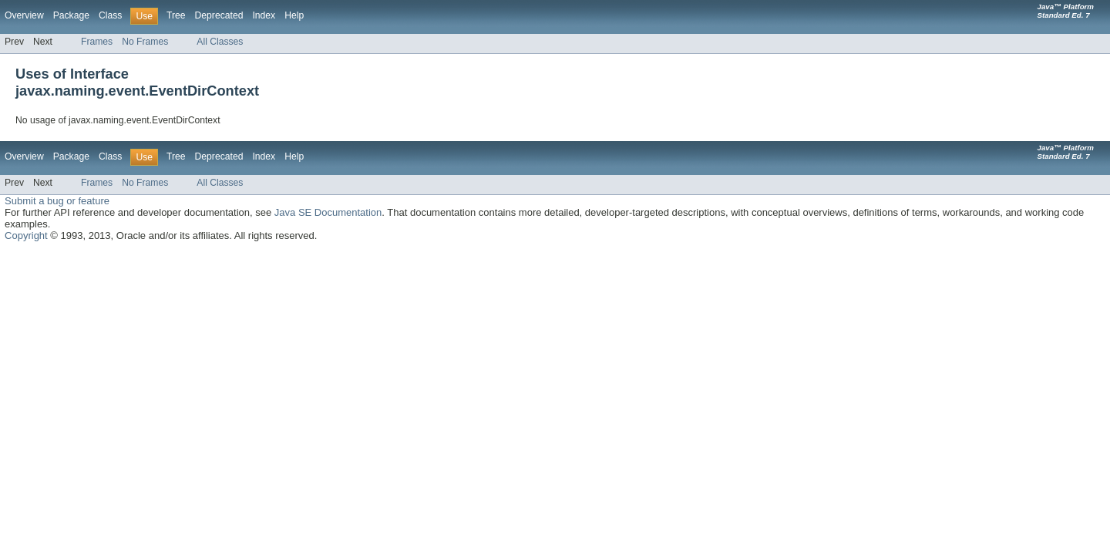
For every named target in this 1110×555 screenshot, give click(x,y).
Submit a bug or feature (57, 201)
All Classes (220, 41)
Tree (176, 15)
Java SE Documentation (328, 212)
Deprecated (219, 15)
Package (71, 15)
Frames (97, 41)
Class (110, 15)
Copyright (26, 235)
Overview (24, 15)
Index (263, 15)
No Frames (145, 41)
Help (294, 15)
